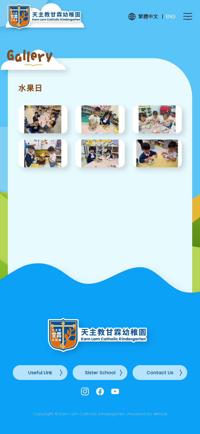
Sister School (100, 372)
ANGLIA (160, 414)
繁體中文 (148, 16)
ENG (171, 16)
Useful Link (40, 372)
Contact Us (160, 372)
